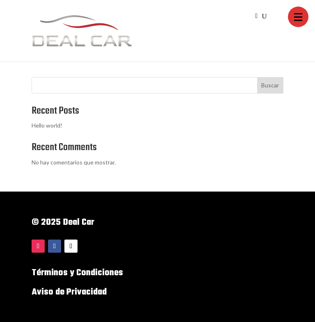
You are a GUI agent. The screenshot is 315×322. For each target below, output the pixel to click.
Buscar (270, 85)
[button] (298, 17)
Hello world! (47, 125)
